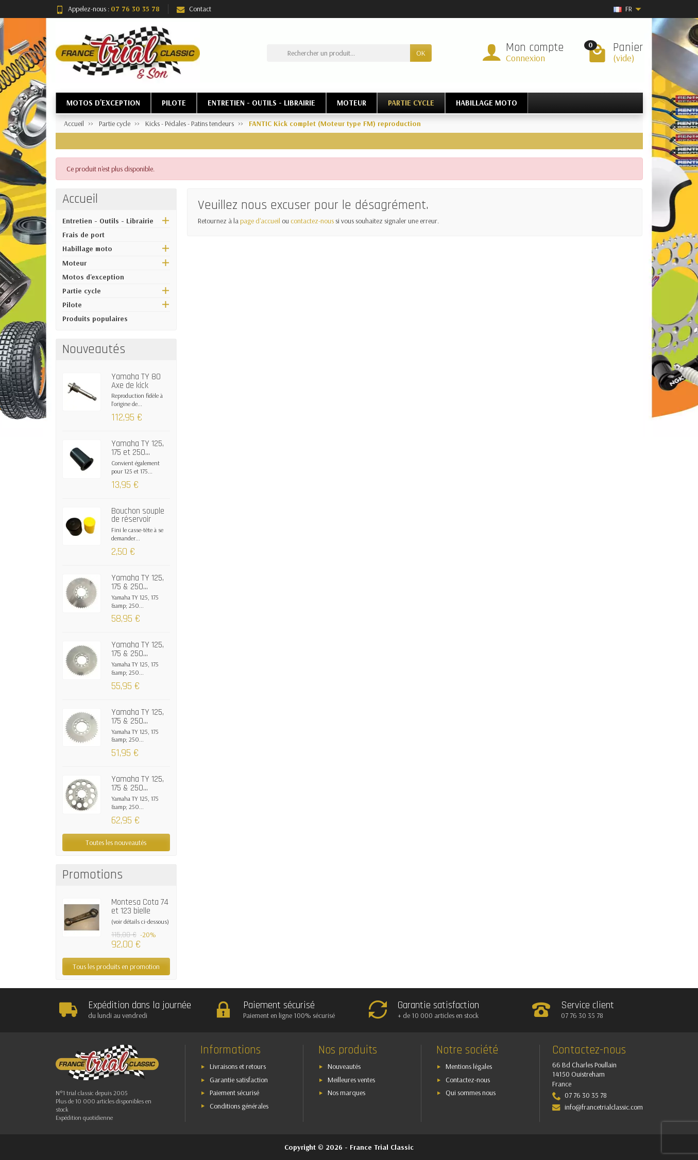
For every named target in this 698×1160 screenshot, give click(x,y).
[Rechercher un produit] (338, 53)
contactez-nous (312, 220)
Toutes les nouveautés (116, 842)
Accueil (80, 199)
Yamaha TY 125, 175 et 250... (137, 448)
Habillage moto (87, 248)
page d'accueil (260, 220)
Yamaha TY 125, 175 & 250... (137, 582)
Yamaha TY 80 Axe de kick (136, 381)
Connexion (525, 58)
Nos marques (346, 1092)
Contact (194, 8)
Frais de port (83, 234)
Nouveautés (344, 1066)
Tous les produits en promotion (116, 966)
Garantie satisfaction (239, 1079)
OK (420, 53)
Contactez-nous (468, 1079)
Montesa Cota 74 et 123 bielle (139, 907)
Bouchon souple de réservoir (137, 515)
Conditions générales (239, 1106)
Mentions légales (469, 1066)
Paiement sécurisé (234, 1092)
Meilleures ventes (351, 1079)
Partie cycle (81, 290)
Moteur (74, 263)
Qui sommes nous (471, 1092)
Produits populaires (95, 318)
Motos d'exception (93, 277)
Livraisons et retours (238, 1066)
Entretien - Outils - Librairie (108, 220)
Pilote (72, 304)
